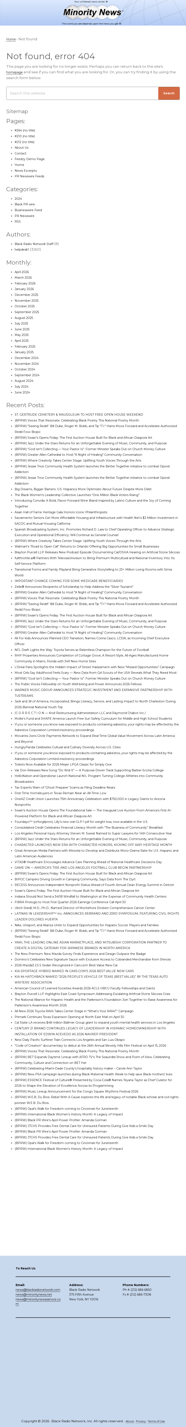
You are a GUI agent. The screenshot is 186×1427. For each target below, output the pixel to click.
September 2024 (30, 375)
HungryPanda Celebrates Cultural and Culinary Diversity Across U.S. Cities (80, 822)
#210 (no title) (27, 136)
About (127, 1421)
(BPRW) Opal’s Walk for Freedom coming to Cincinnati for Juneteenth (78, 1281)
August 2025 (26, 318)
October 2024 (27, 369)
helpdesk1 (24, 250)
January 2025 (26, 352)
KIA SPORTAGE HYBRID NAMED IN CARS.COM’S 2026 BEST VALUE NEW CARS (83, 1114)
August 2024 (26, 381)
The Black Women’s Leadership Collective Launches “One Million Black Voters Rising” (92, 518)
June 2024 (24, 393)
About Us (23, 148)
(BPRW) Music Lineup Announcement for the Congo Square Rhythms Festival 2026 (90, 1264)
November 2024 (29, 364)
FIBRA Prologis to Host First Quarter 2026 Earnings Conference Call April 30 (82, 1028)
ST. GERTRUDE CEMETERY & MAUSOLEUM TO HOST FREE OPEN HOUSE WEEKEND (89, 415)
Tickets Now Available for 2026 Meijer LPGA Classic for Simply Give (74, 839)
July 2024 (23, 387)
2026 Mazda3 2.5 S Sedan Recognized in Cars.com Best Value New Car (77, 1109)
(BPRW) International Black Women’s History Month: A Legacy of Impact (80, 1287)
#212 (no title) (27, 142)
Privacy (140, 1421)
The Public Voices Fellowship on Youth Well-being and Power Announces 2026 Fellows (93, 753)
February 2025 (27, 347)
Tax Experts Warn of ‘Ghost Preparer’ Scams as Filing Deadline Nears (76, 868)
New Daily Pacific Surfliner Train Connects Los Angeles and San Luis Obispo (82, 1201)
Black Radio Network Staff (38, 244)
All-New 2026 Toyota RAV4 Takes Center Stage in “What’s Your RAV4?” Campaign (87, 1166)
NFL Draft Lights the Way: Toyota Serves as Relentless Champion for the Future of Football (96, 701)
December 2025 (29, 295)
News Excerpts (28, 171)
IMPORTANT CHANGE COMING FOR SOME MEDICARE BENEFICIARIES (76, 616)
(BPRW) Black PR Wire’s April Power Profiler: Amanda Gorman (70, 1292)
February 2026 (28, 284)
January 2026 (27, 289)
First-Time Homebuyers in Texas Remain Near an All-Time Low (71, 874)
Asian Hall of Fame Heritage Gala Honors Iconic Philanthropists (71, 535)
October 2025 (27, 306)
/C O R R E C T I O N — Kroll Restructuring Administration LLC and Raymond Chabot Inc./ (93, 782)
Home (20, 165)
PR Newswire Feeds (32, 176)
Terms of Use (158, 1421)
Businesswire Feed (32, 210)
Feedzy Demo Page (32, 159)
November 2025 (29, 301)
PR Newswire (26, 216)
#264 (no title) (27, 131)
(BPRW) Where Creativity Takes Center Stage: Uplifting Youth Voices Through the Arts (92, 478)
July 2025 (23, 324)
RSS (18, 222)
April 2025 (23, 341)
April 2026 (24, 272)
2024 (19, 199)
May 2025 (23, 335)
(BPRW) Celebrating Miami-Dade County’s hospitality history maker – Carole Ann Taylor (93, 1235)
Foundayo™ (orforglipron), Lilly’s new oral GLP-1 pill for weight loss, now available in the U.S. (96, 902)
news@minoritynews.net (34, 1386)
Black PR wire (27, 204)
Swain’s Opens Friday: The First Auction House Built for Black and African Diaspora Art (91, 1011)
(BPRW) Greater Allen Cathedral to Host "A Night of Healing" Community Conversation (92, 472)
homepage (16, 72)
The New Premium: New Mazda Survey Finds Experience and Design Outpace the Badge (95, 1092)
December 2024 (29, 358)
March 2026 (25, 278)
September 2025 (30, 312)
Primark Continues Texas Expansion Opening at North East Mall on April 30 (82, 1172)
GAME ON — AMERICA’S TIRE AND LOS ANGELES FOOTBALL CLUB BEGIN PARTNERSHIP (93, 977)
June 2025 (24, 329)
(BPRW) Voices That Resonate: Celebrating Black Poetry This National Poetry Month (90, 421)
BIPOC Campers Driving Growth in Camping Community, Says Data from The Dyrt (88, 994)
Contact (22, 154)
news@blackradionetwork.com (38, 1382)
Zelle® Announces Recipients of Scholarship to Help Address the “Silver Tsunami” (88, 621)
